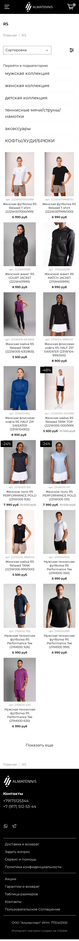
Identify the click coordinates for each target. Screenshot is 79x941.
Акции (10, 879)
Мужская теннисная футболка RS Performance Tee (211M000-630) (19, 715)
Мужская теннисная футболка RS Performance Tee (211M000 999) (59, 641)
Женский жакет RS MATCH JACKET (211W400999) (59, 277)
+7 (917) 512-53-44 (19, 806)
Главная (10, 35)
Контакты (13, 902)
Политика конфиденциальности (33, 867)
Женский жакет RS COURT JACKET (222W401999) (19, 277)
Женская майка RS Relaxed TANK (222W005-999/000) (20, 565)
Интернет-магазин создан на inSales (39, 931)
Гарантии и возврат (22, 887)
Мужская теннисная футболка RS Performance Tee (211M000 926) (19, 641)
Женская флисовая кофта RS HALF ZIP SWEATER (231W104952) (20, 423)
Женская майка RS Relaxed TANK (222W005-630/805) (19, 347)
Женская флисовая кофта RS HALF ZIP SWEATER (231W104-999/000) (59, 349)
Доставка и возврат (22, 844)
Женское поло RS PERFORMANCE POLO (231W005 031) (59, 495)
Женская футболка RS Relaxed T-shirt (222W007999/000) (59, 207)
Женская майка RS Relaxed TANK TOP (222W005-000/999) (59, 421)
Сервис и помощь (20, 859)
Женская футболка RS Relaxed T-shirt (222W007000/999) (20, 207)
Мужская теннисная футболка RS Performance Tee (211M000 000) (59, 567)
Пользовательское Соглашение (32, 909)
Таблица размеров (21, 894)
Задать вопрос (17, 852)
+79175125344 (16, 801)
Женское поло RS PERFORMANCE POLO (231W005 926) (19, 495)
